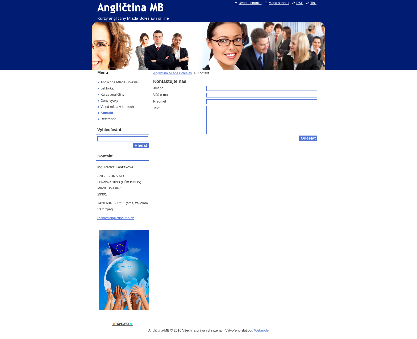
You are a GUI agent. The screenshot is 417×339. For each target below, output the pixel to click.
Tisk (313, 3)
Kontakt (107, 113)
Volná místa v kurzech (117, 107)
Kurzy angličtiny (112, 94)
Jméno (158, 88)
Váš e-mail (161, 95)
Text (156, 108)
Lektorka (107, 88)
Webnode (261, 330)
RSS (299, 3)
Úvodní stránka (250, 3)
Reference (108, 119)
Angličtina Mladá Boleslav (172, 73)
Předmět (159, 101)
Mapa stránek (279, 3)
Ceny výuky (109, 101)
